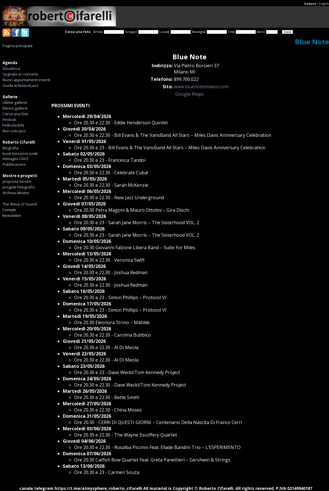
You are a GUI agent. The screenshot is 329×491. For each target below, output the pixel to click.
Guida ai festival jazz (21, 85)
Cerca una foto (15, 113)
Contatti (9, 209)
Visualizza (11, 68)
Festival (9, 119)
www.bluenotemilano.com (201, 86)
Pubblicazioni (14, 164)
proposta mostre (17, 181)
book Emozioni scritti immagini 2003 (20, 156)
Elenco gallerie (15, 108)
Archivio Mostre (16, 192)
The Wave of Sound (20, 204)
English (324, 4)
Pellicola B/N (13, 125)
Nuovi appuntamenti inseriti (26, 79)
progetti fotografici (19, 187)
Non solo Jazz (14, 130)
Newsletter (11, 215)
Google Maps (189, 94)
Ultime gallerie (15, 102)
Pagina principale (18, 45)
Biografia (10, 147)
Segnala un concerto (20, 74)
